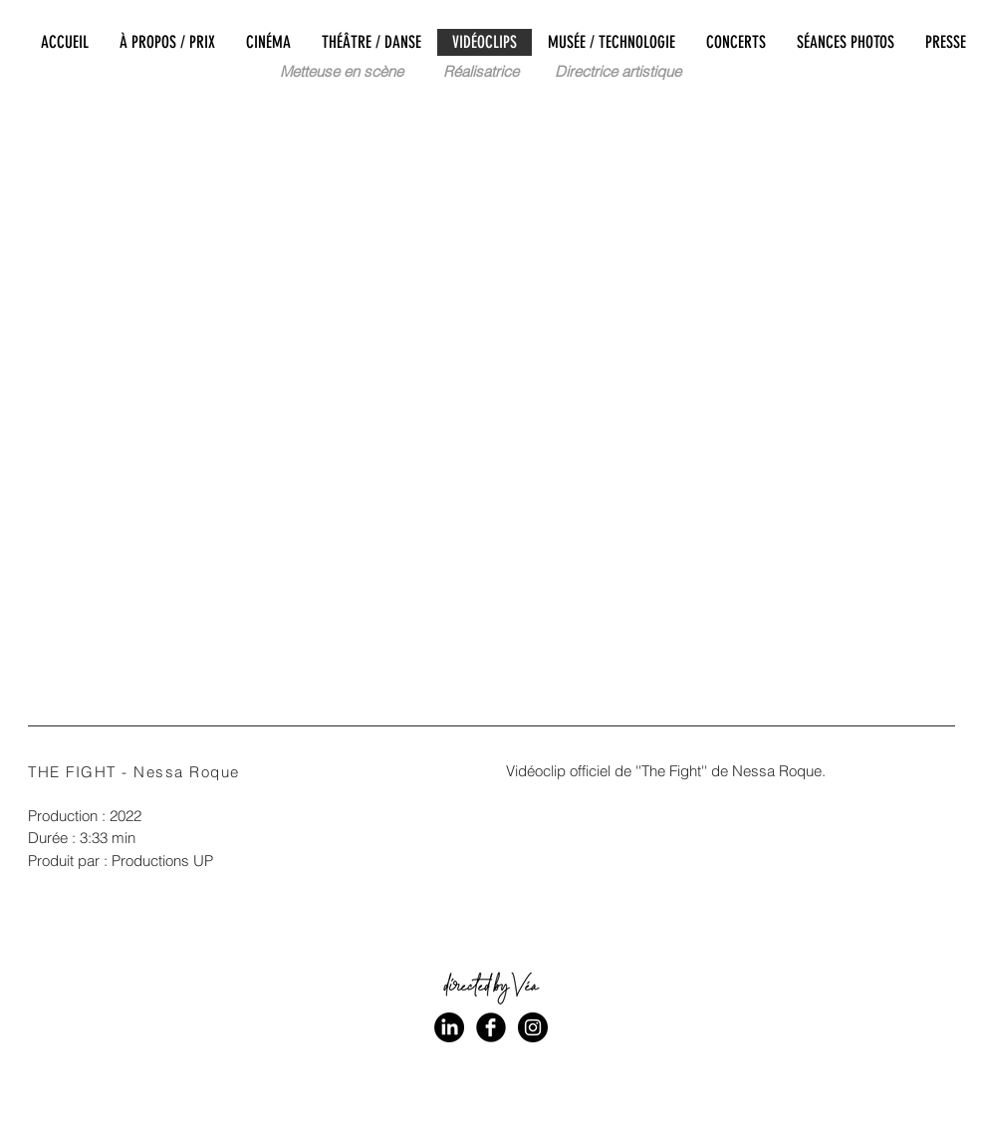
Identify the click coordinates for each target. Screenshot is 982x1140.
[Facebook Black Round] (491, 1027)
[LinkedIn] (449, 1027)
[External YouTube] (490, 392)
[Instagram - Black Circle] (533, 1027)
